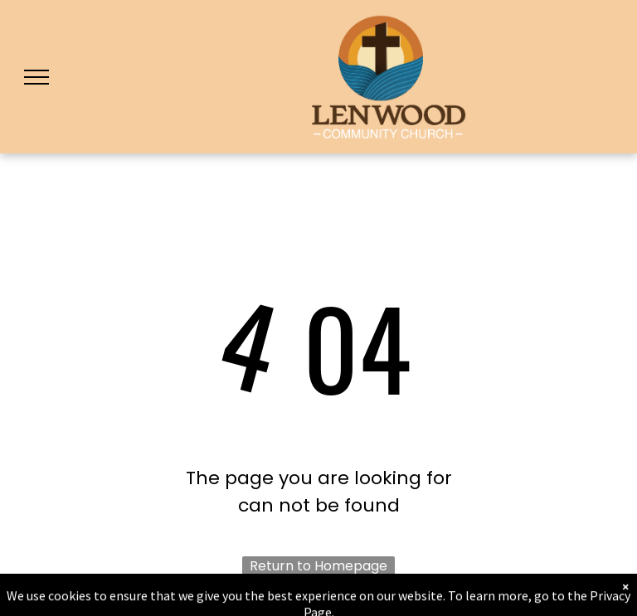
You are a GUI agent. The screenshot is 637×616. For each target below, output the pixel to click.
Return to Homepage (318, 565)
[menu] (36, 77)
